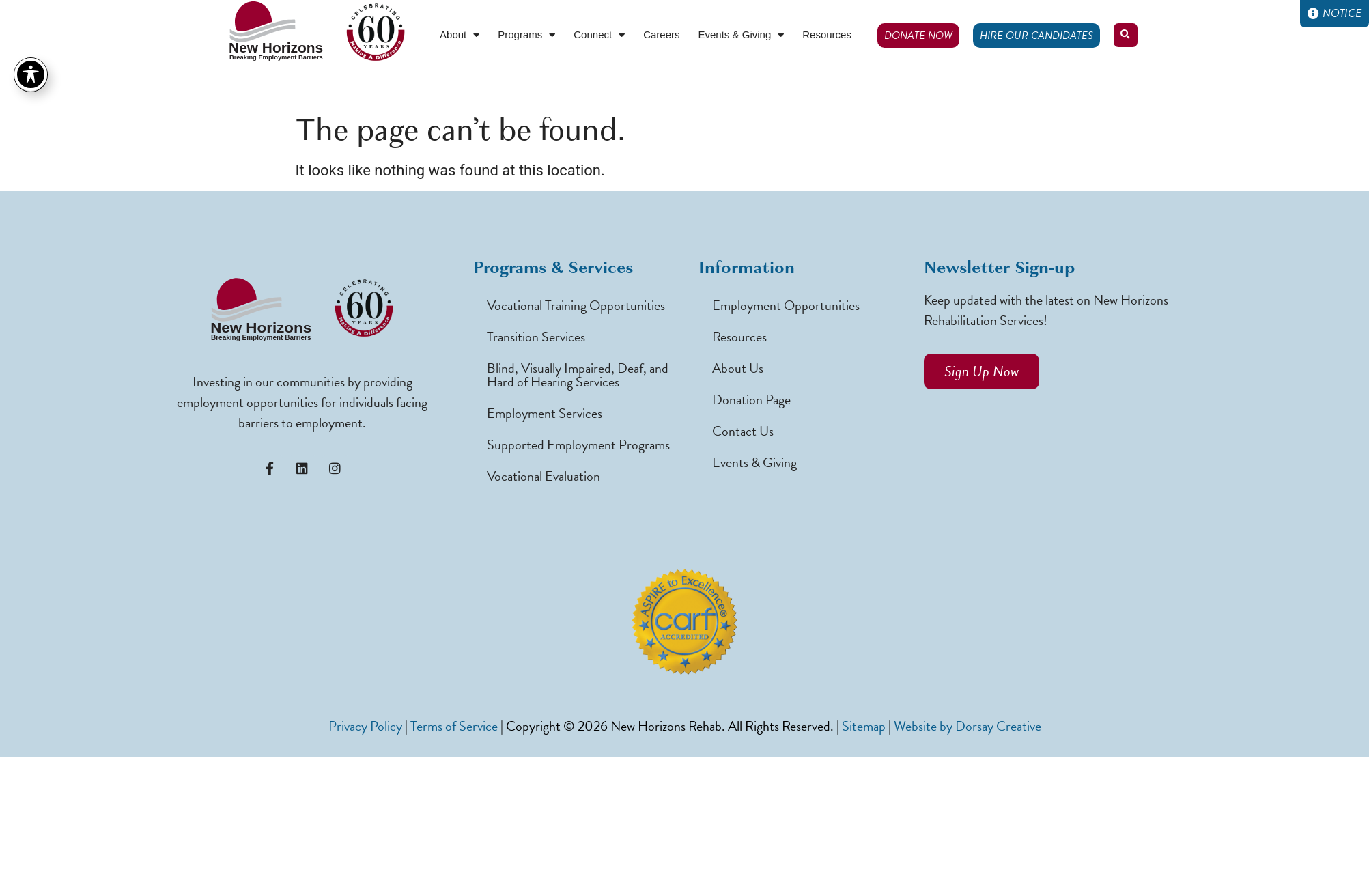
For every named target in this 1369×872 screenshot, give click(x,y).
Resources (826, 34)
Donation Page (751, 399)
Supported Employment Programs (578, 444)
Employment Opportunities (786, 305)
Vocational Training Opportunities (576, 305)
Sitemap (864, 726)
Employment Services (544, 413)
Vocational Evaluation (543, 476)
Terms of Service (454, 726)
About (459, 35)
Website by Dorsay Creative (967, 726)
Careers (661, 34)
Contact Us (743, 431)
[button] (1126, 35)
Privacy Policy (365, 726)
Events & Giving (741, 35)
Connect (599, 35)
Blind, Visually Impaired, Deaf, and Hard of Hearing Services (577, 375)
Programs (526, 35)
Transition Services (536, 336)
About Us (737, 368)
